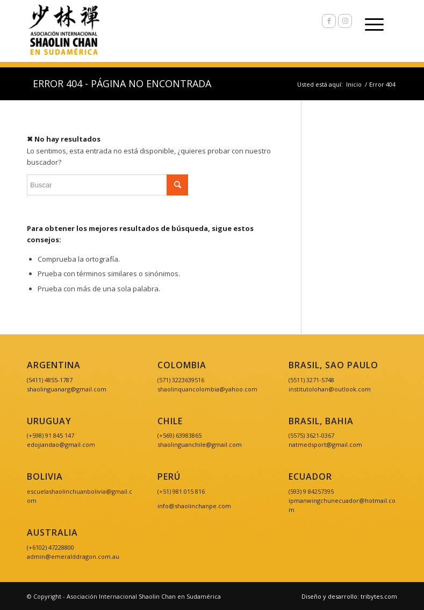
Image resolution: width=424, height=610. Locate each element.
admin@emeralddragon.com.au (73, 556)
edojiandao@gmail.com (61, 444)
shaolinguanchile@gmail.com (199, 444)
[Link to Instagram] (345, 21)
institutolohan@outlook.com (330, 389)
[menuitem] (346, 596)
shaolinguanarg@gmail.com (66, 389)
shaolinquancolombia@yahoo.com (207, 389)
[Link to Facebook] (329, 21)
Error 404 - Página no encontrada (122, 83)
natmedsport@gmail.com (325, 444)
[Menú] (369, 24)
